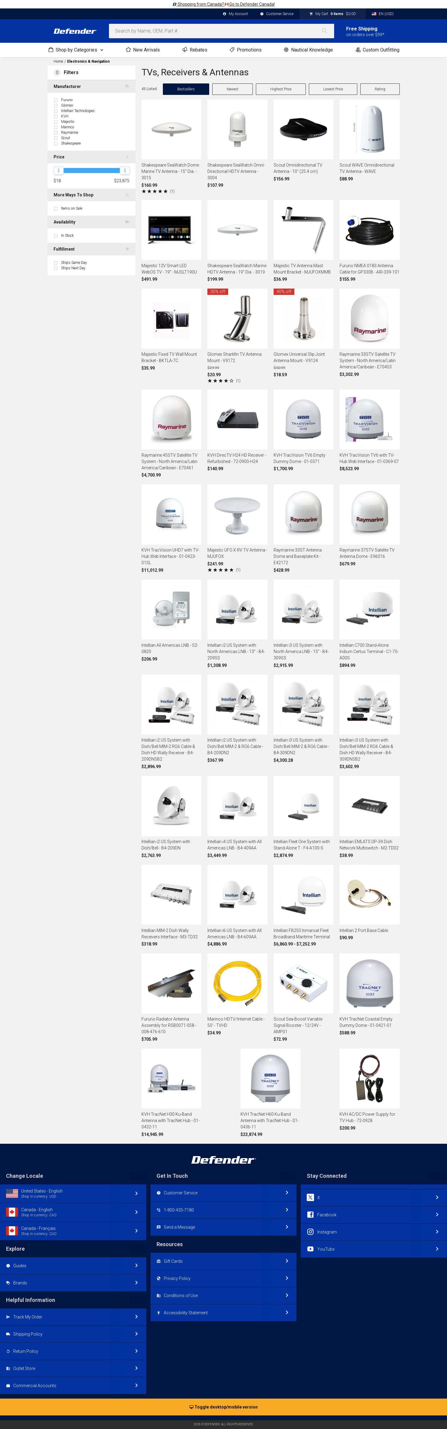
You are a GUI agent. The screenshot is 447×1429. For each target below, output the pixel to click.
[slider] (58, 170)
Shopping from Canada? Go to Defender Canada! (223, 4)
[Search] (327, 31)
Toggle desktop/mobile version (223, 1407)
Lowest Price (333, 89)
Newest (232, 89)
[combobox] (221, 31)
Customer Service (276, 14)
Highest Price (280, 89)
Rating (380, 89)
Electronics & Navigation (88, 61)
